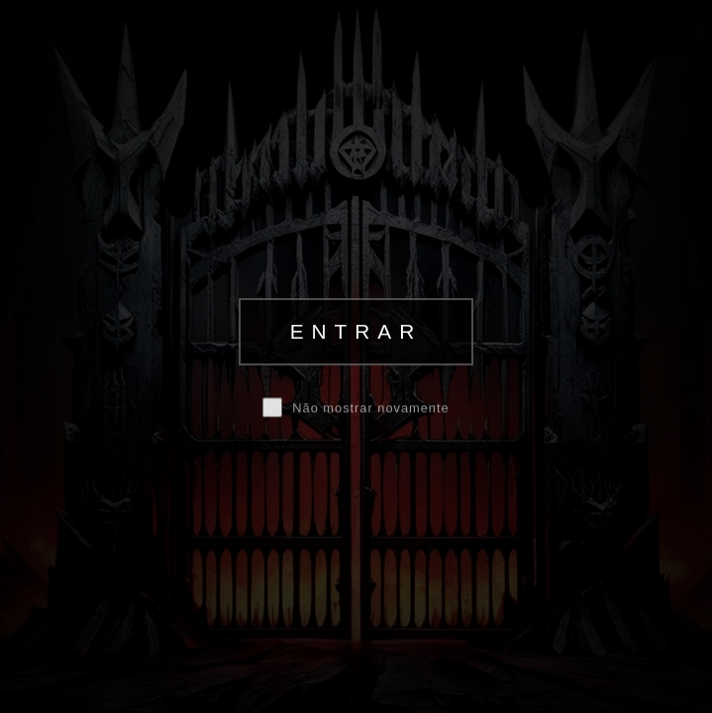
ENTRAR (356, 331)
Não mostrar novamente (370, 408)
